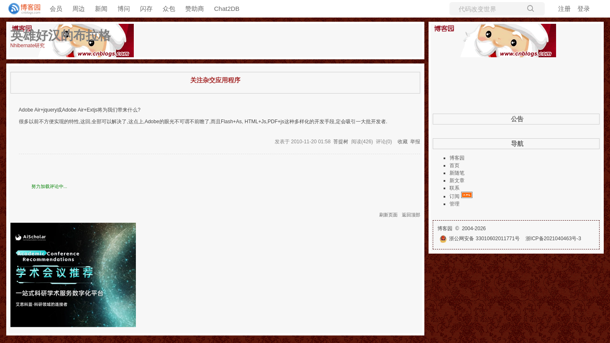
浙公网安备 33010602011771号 (479, 238)
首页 (454, 165)
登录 (583, 8)
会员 (56, 8)
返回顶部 (411, 214)
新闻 (101, 8)
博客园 (457, 158)
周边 (78, 8)
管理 (454, 204)
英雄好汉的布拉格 (60, 35)
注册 (564, 8)
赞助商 (194, 8)
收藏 (403, 142)
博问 (123, 8)
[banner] (21, 9)
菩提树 (340, 142)
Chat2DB (227, 8)
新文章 (457, 180)
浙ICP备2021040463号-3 (553, 238)
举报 (415, 142)
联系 (454, 188)
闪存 (146, 8)
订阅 (454, 196)
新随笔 (457, 173)
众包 (169, 8)
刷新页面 (388, 214)
